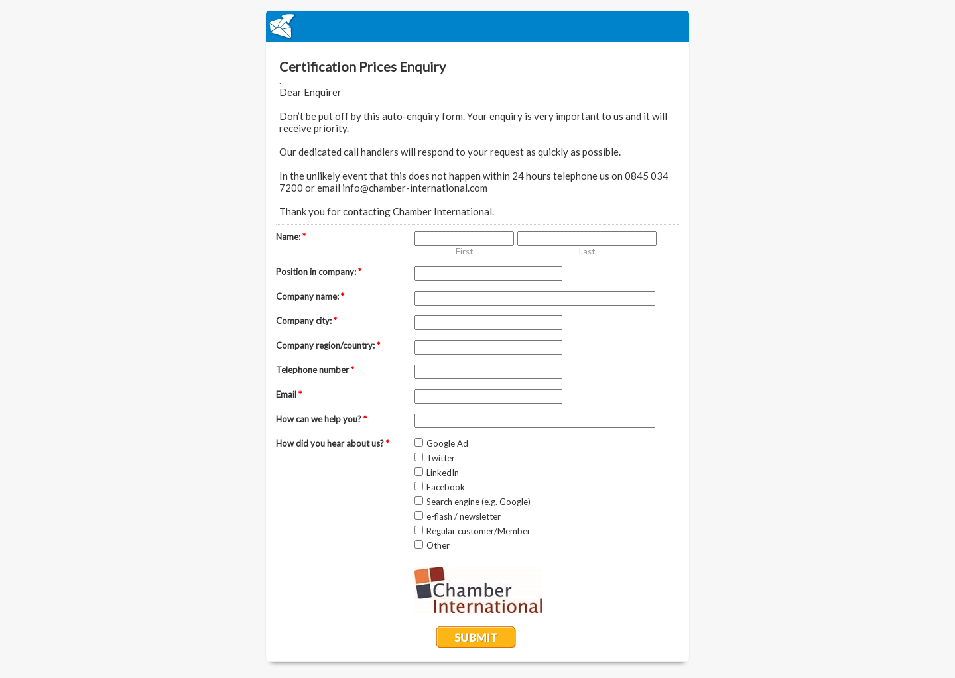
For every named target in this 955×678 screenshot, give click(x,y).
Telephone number (315, 370)
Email (289, 394)
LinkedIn (442, 472)
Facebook (445, 487)
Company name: (310, 296)
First (464, 251)
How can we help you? (321, 419)
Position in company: (318, 271)
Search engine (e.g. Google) (478, 501)
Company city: (306, 320)
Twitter (440, 458)
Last (587, 251)
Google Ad (447, 443)
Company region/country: (328, 345)
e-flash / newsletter (463, 516)
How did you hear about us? (332, 443)
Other (438, 545)
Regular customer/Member (478, 531)
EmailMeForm (477, 26)
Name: (291, 236)
